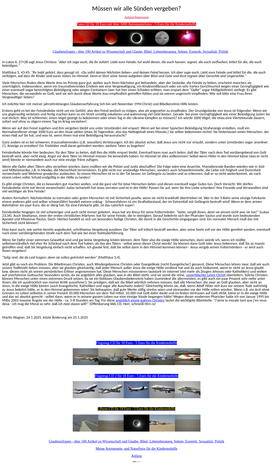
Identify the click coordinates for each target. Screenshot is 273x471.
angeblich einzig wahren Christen (140, 300)
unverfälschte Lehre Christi (206, 275)
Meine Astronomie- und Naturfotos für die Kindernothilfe (136, 449)
